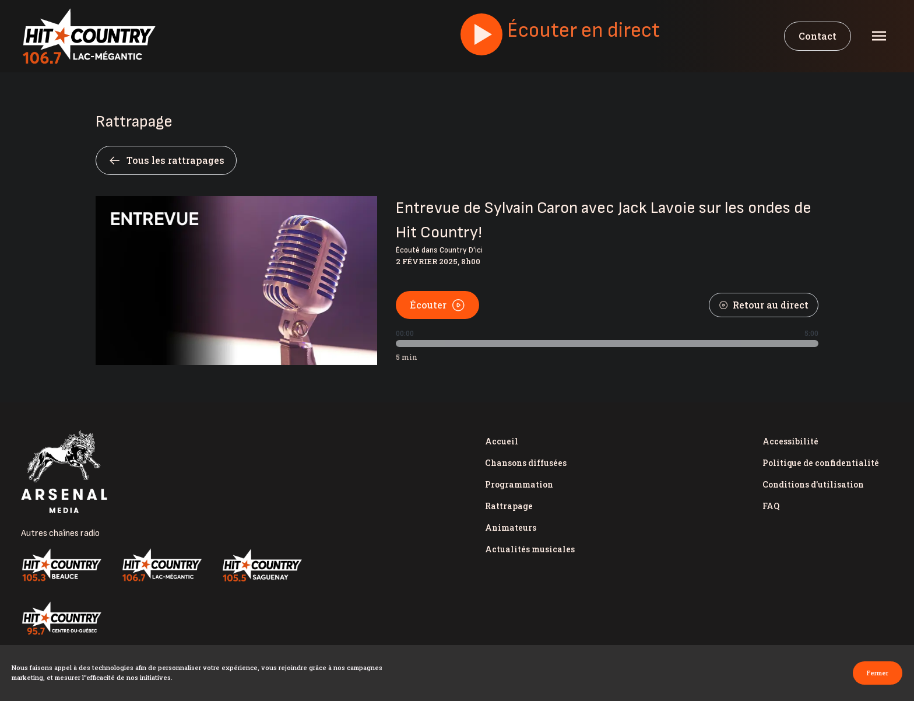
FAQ (770, 505)
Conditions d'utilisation (813, 484)
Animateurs (510, 527)
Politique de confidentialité (820, 462)
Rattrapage (509, 505)
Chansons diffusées (526, 462)
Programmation (519, 484)
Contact (817, 36)
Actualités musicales (530, 549)
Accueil (501, 441)
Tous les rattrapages (166, 160)
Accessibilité (790, 441)
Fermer (877, 672)
